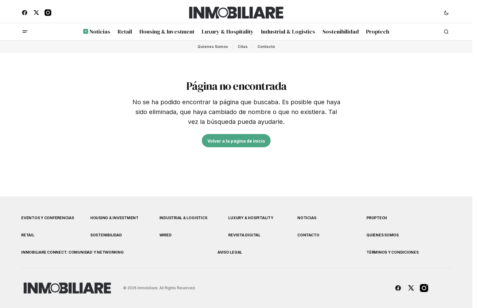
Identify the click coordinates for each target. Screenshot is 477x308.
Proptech (376, 217)
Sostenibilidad (106, 235)
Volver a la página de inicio (236, 141)
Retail (27, 235)
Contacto (266, 46)
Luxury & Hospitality (250, 217)
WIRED (165, 235)
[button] (446, 12)
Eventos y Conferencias (47, 217)
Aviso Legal (229, 252)
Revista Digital (244, 235)
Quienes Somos (212, 46)
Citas (243, 46)
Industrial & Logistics (183, 217)
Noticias (306, 217)
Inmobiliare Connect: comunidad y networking (72, 252)
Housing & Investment (114, 217)
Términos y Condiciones (392, 252)
